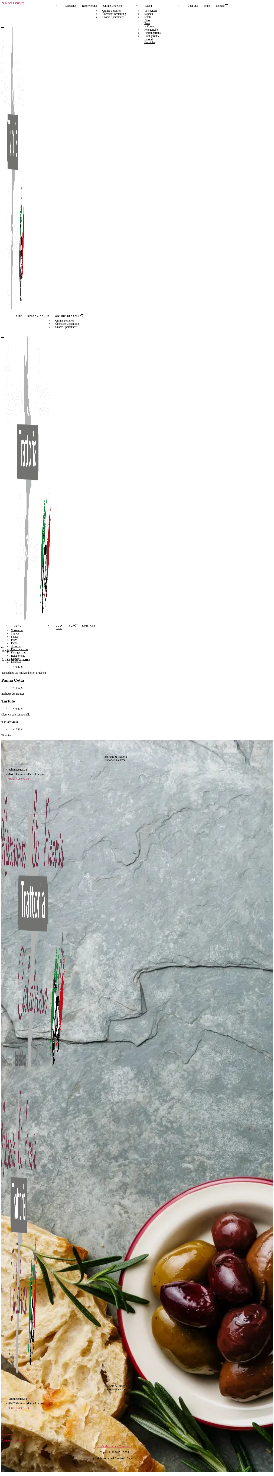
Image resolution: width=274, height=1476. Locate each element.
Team (207, 5)
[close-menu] (2, 337)
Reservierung (89, 5)
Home (18, 316)
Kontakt (220, 5)
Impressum (7, 1434)
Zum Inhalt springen (12, 2)
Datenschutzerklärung (13, 1440)
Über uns (192, 5)
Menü (148, 5)
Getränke (149, 42)
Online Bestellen (112, 5)
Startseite (70, 5)
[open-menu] (226, 4)
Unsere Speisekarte (113, 16)
